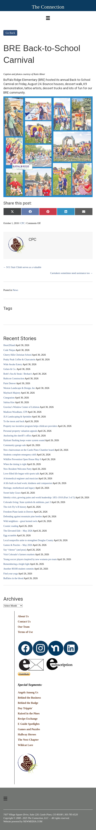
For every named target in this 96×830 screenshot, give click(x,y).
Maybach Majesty (11, 393)
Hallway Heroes (27, 734)
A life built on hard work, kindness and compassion (27, 483)
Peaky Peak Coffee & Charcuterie (19, 359)
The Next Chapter (28, 739)
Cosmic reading (10, 526)
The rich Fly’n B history (14, 507)
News (15, 290)
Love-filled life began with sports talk (21, 473)
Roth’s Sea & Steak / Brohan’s (17, 374)
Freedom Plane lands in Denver (18, 512)
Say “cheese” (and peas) (14, 550)
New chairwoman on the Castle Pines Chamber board (28, 450)
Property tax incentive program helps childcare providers (30, 426)
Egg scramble (9, 535)
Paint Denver (9, 383)
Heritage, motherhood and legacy (19, 488)
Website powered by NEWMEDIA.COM (22, 821)
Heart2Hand (9, 345)
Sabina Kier (9, 402)
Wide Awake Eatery (12, 364)
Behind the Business (29, 697)
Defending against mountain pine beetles (22, 516)
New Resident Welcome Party (17, 469)
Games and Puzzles (29, 729)
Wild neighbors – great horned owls (20, 521)
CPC (22, 223)
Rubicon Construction (13, 378)
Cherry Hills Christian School (17, 355)
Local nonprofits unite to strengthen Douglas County (28, 540)
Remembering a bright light (16, 564)
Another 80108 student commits (18, 569)
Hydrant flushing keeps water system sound (24, 440)
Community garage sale (14, 445)
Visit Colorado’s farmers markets (19, 554)
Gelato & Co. (9, 369)
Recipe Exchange (28, 718)
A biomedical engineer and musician (20, 478)
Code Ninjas (9, 350)
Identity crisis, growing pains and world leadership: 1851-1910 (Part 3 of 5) (39, 497)
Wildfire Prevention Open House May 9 (22, 459)
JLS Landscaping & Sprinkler (17, 416)
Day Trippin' (25, 708)
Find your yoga (10, 573)
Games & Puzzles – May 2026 (17, 545)
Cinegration (9, 397)
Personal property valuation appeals (20, 431)
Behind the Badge (28, 702)
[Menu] (47, 17)
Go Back (10, 32)
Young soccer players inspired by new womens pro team (30, 559)
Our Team (24, 626)
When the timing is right (14, 464)
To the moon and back (13, 421)
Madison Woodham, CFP (15, 412)
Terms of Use (25, 632)
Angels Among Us (28, 692)
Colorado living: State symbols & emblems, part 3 (27, 502)
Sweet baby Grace (12, 493)
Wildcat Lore (25, 745)
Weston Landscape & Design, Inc (19, 388)
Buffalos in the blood (13, 578)
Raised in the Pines (29, 713)
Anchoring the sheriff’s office (17, 435)
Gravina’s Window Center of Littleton (21, 407)
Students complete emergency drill (19, 454)
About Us (23, 616)
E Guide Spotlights (29, 723)
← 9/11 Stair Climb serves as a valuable (22, 267)
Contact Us (24, 621)
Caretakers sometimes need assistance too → (71, 273)
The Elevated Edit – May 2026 (17, 531)
